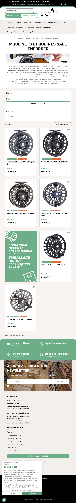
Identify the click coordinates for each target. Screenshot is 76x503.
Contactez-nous (12, 450)
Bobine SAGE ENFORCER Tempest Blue (54, 215)
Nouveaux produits (12, 1)
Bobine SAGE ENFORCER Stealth (53, 265)
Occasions (45, 1)
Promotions (25, 1)
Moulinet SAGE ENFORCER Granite (20, 213)
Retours (9, 432)
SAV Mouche (11, 447)
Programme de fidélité (14, 441)
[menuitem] (13, 22)
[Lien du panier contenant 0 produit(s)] (46, 15)
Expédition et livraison (14, 438)
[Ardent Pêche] (52, 10)
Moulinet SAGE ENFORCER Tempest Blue (21, 163)
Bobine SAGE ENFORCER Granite (19, 319)
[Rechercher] (19, 11)
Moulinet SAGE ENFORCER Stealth (54, 162)
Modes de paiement (14, 435)
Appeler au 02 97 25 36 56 (38, 456)
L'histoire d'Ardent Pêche (15, 444)
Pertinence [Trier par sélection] (65, 124)
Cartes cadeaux (35, 1)
